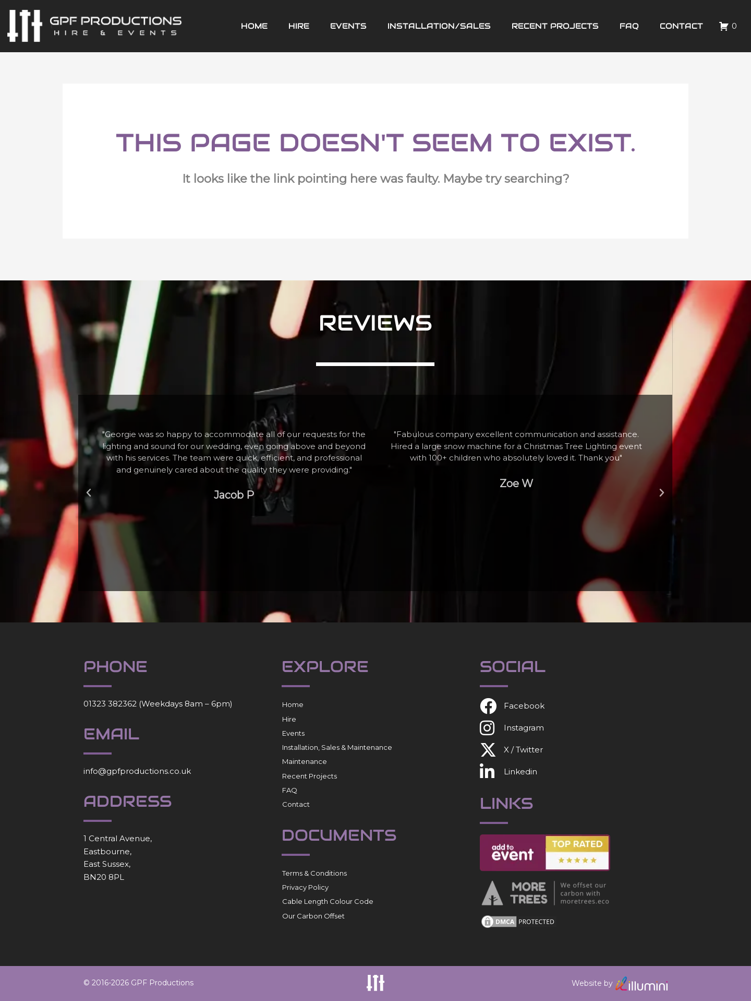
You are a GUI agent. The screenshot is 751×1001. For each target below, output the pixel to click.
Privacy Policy (305, 887)
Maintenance (304, 761)
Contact (681, 26)
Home (254, 26)
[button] (88, 493)
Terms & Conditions (314, 873)
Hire (298, 26)
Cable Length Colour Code (327, 901)
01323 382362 (110, 704)
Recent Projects (555, 26)
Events (348, 26)
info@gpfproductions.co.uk (137, 771)
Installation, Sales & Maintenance (337, 747)
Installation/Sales (439, 26)
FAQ (629, 26)
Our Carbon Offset (313, 916)
